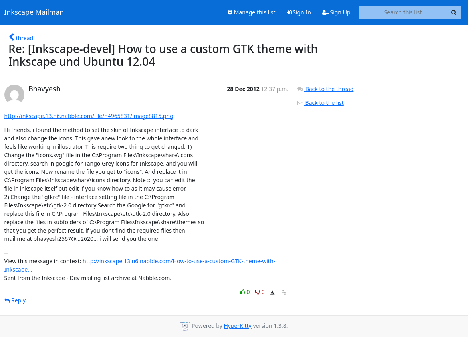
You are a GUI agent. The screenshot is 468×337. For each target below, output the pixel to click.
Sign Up (336, 12)
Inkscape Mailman (34, 12)
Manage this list (252, 12)
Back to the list (320, 102)
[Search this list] (403, 12)
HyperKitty (237, 325)
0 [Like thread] (245, 292)
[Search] (454, 12)
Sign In (299, 12)
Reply (15, 300)
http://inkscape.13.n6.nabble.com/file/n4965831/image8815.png (88, 116)
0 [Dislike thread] (260, 292)
